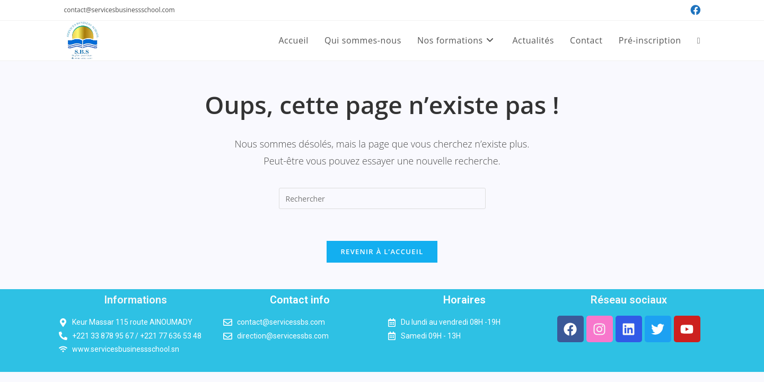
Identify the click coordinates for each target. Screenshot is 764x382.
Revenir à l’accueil (381, 251)
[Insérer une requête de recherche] (382, 198)
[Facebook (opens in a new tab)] (693, 10)
